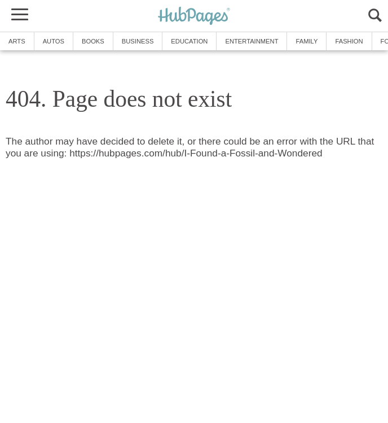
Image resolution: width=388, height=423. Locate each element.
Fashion (349, 41)
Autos (53, 41)
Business (138, 41)
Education (189, 41)
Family (307, 41)
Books (93, 41)
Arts (16, 41)
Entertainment (251, 41)
